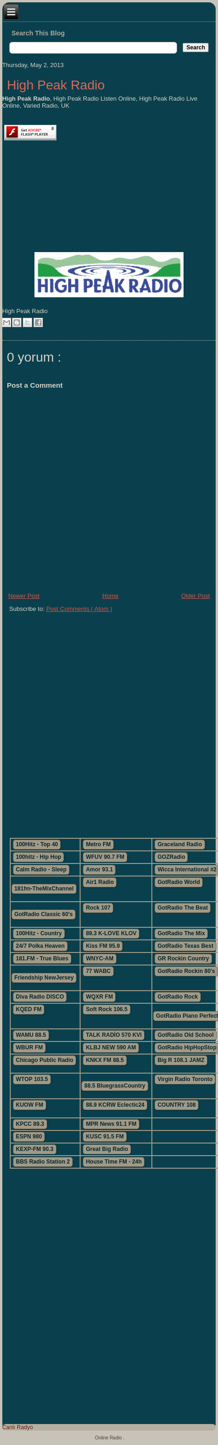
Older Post (195, 595)
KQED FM (28, 1009)
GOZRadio (171, 857)
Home (110, 595)
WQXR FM (99, 996)
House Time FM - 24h (114, 1161)
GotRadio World (178, 882)
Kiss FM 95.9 (103, 946)
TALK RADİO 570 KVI (114, 1035)
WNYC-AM (99, 958)
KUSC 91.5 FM (104, 1136)
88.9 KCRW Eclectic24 (115, 1105)
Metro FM (98, 844)
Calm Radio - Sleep (41, 869)
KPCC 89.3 (30, 1124)
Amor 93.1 (99, 869)
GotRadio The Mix (181, 933)
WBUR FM (29, 1047)
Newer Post (24, 595)
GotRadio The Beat (182, 907)
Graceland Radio (179, 844)
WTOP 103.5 (32, 1079)
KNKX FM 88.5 (104, 1060)
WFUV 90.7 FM (105, 857)
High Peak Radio (56, 85)
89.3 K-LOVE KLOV (111, 933)
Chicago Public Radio (44, 1060)
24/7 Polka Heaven (40, 946)
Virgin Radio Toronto (184, 1079)
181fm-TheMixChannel (44, 888)
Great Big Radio (107, 1149)
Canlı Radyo (17, 1427)
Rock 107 (98, 907)
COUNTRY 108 (176, 1105)
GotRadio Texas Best (185, 946)
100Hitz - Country (39, 933)
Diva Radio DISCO (40, 996)
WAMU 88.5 (31, 1035)
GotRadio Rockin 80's (186, 971)
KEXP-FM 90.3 (35, 1149)
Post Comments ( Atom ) (79, 608)
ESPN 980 (29, 1136)
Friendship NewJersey (44, 977)
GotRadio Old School (185, 1035)
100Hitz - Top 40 (37, 844)
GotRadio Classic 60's (43, 914)
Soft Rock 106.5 (106, 1009)
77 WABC (98, 971)
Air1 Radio (100, 882)
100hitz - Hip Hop (38, 857)
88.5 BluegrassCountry (114, 1085)
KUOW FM (29, 1105)
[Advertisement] (109, 721)
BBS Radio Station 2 (43, 1161)
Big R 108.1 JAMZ (180, 1060)
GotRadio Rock (177, 996)
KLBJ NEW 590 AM (111, 1047)
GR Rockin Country (183, 958)
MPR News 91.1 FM (111, 1124)
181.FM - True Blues (42, 958)
